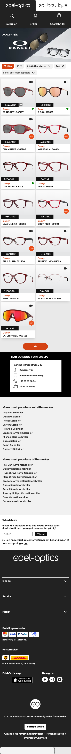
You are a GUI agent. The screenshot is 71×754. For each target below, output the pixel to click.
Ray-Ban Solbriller (13, 412)
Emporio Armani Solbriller (17, 432)
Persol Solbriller (11, 420)
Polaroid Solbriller (13, 428)
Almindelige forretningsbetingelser (24, 733)
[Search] (12, 16)
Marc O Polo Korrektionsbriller (20, 477)
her (25, 543)
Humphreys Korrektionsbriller (19, 473)
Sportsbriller (57, 24)
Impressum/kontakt (35, 737)
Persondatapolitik (56, 733)
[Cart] (59, 16)
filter (7, 66)
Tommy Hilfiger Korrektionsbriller (22, 493)
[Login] (35, 16)
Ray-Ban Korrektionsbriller (18, 464)
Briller (33, 24)
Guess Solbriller (11, 441)
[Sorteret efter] (19, 72)
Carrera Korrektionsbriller (17, 501)
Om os (34, 581)
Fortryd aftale (35, 726)
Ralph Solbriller (11, 445)
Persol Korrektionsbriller (16, 489)
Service (34, 596)
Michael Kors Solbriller (15, 437)
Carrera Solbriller (12, 424)
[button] (18, 5)
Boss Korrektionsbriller (15, 497)
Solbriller (11, 24)
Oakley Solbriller (12, 416)
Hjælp (34, 611)
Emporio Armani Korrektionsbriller (22, 481)
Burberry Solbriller (13, 449)
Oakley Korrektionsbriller (17, 468)
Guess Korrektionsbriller (16, 485)
